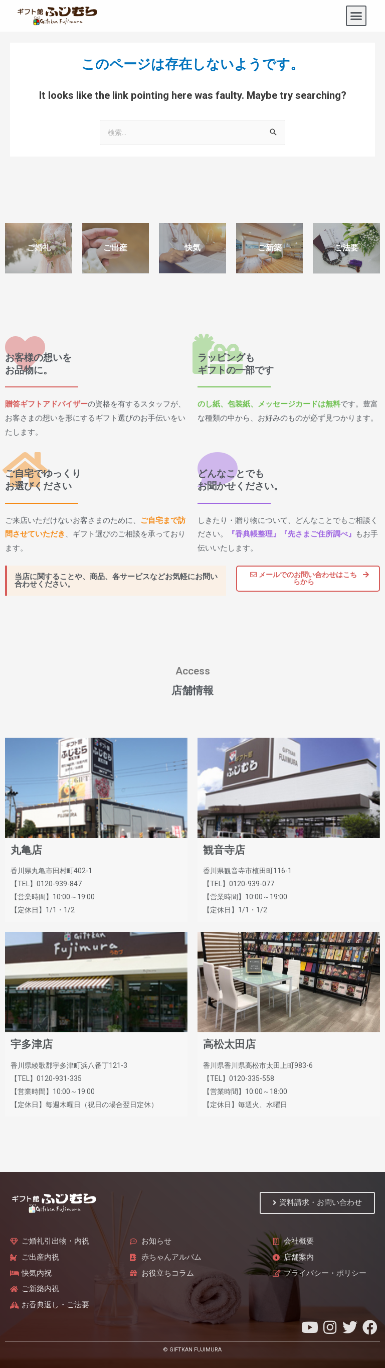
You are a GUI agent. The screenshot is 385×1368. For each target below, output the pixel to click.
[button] (356, 16)
